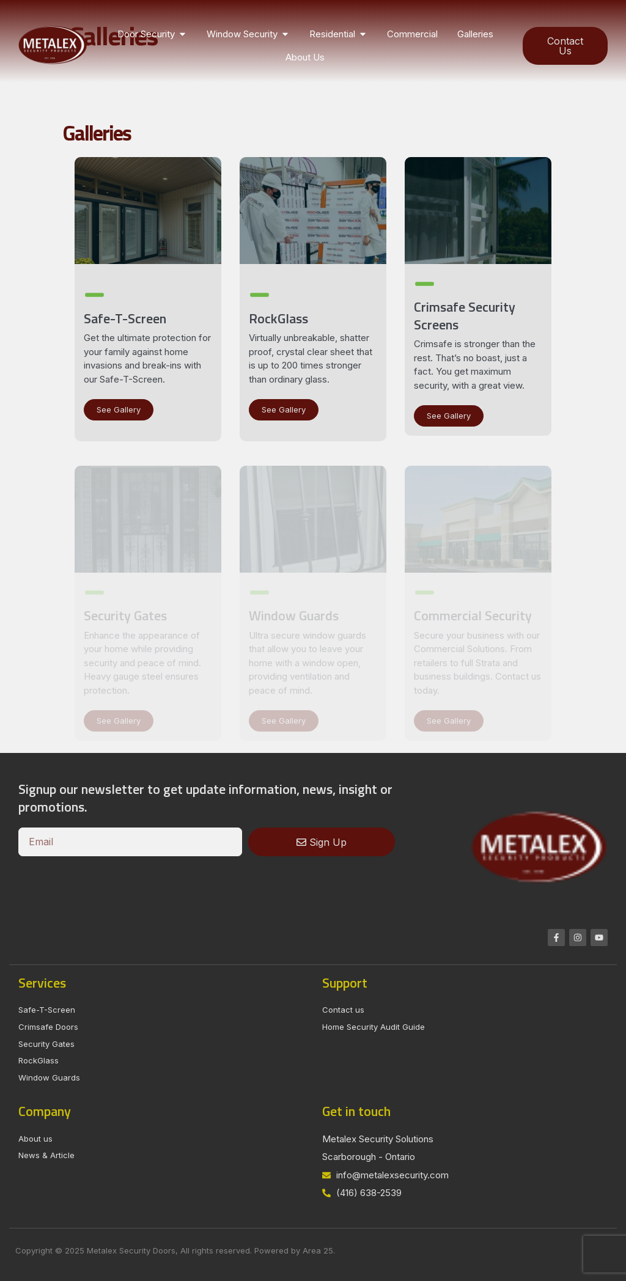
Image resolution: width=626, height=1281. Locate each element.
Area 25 (318, 1250)
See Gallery (119, 409)
